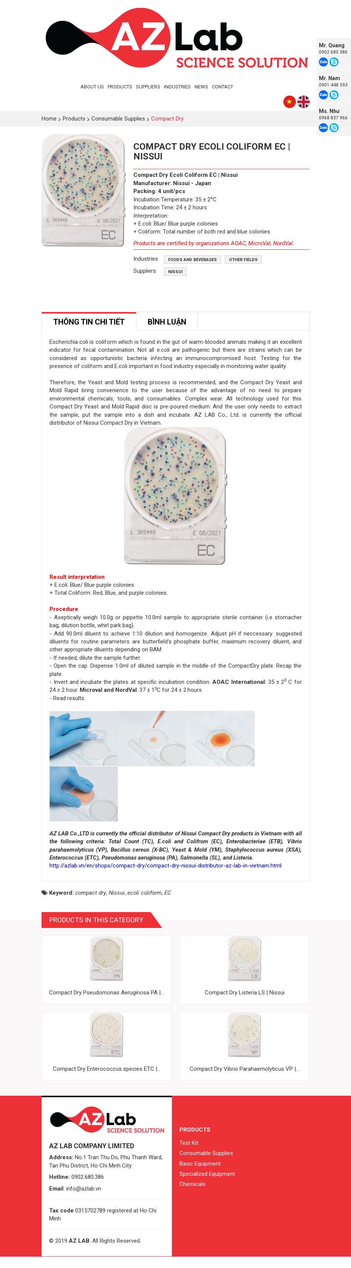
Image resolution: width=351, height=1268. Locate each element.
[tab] (89, 321)
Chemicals (192, 1195)
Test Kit (188, 1153)
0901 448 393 (333, 85)
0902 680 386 (333, 52)
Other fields (243, 259)
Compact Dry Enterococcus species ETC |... (107, 1080)
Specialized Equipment (207, 1184)
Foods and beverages (192, 259)
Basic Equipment (200, 1174)
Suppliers (148, 87)
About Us (92, 87)
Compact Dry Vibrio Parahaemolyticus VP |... (244, 1080)
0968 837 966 (333, 118)
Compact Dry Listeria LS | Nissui (245, 1003)
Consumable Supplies (206, 1164)
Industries (177, 87)
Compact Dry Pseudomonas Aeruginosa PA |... (106, 1003)
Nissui (175, 271)
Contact (222, 87)
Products (120, 87)
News (201, 87)
